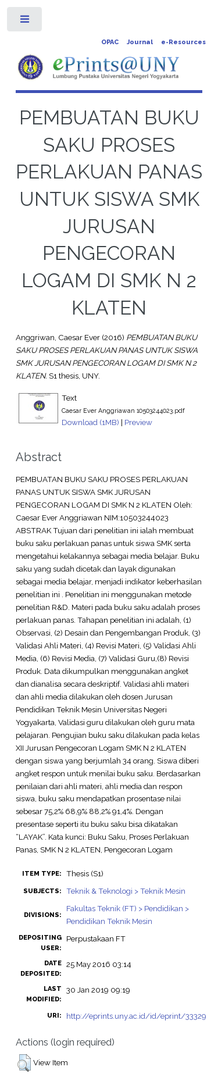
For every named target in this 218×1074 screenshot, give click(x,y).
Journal (140, 42)
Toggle (25, 22)
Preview (138, 422)
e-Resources (183, 42)
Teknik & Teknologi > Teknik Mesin (125, 890)
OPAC (110, 42)
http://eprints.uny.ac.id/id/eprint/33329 (136, 1016)
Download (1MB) (90, 422)
